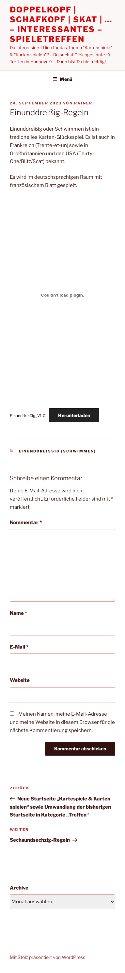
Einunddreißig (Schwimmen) (57, 451)
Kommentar (26, 522)
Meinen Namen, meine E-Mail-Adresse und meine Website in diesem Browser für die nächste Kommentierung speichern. (62, 722)
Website (20, 680)
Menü (62, 79)
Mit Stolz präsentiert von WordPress (47, 957)
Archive (19, 888)
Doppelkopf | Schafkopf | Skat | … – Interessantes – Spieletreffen (61, 24)
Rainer (83, 103)
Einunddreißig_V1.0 (27, 415)
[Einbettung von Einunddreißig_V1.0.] (62, 295)
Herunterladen (74, 415)
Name (18, 613)
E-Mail (19, 647)
